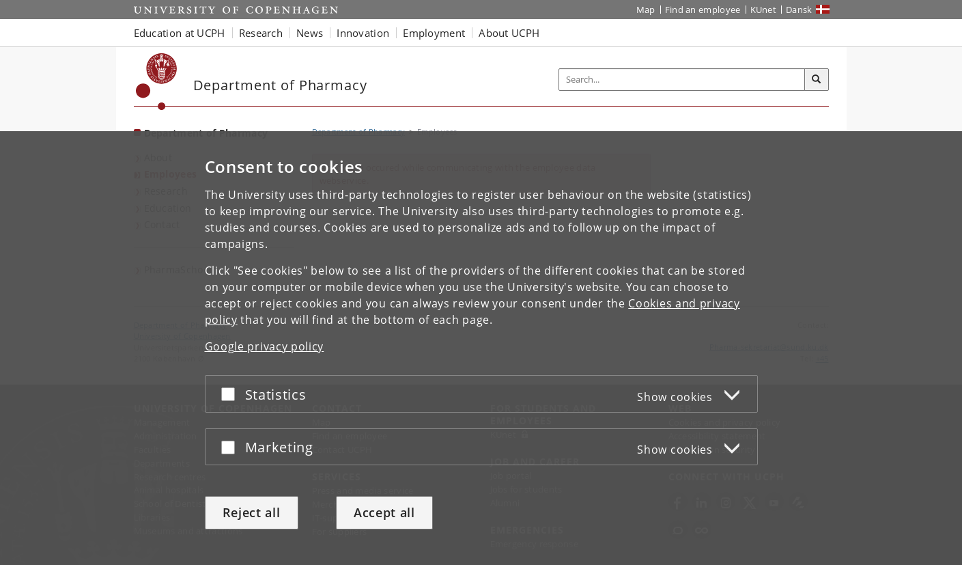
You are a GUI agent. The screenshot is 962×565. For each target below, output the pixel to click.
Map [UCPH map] (645, 9)
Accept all (384, 512)
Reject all (252, 512)
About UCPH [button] (509, 33)
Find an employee (703, 9)
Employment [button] (434, 33)
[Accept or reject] (231, 394)
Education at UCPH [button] (179, 33)
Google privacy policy (264, 346)
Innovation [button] (363, 33)
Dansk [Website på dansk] (799, 9)
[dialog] (481, 348)
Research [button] (261, 33)
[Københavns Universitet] (157, 81)
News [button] (309, 33)
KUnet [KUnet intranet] (763, 9)
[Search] (816, 80)
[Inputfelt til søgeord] (682, 79)
